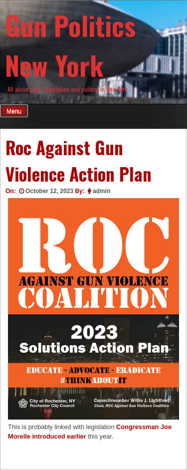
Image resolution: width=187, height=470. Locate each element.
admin (101, 191)
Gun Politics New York (70, 44)
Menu (13, 111)
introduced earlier (59, 436)
